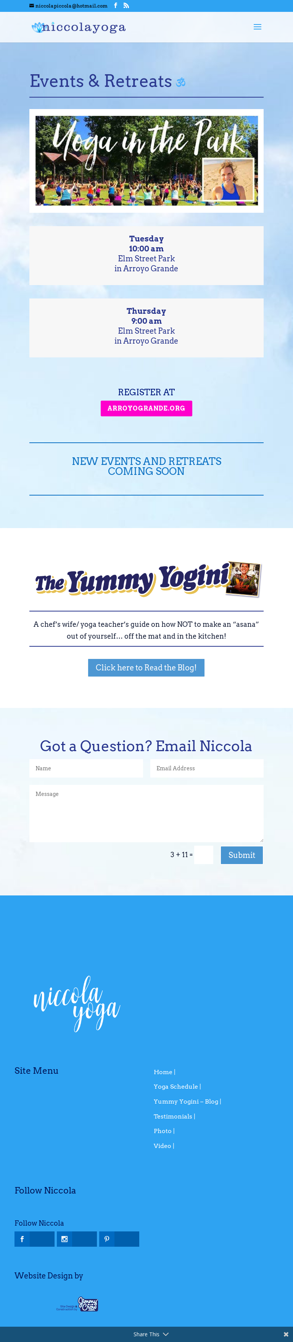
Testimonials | (174, 1116)
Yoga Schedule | (177, 1086)
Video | (164, 1146)
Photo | (164, 1131)
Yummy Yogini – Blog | (187, 1101)
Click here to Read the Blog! (146, 667)
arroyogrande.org (146, 408)
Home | (164, 1072)
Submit (242, 855)
